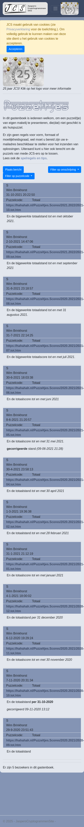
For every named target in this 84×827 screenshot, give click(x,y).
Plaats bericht (13, 169)
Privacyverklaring (18, 29)
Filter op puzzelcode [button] (17, 176)
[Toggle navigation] (55, 8)
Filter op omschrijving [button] (63, 169)
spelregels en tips (34, 158)
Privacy (62, 821)
